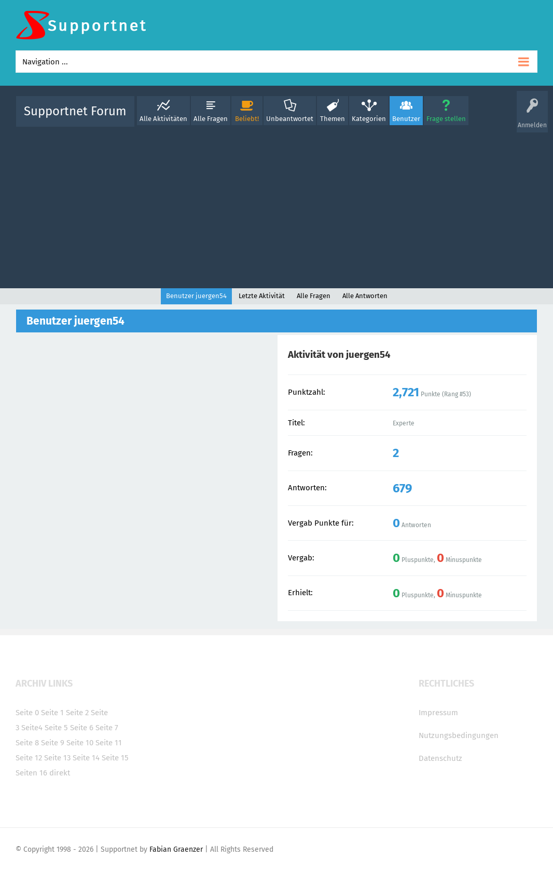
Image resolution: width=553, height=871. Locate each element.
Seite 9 (52, 742)
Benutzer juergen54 (196, 296)
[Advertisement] (276, 205)
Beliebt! (247, 119)
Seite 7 (106, 727)
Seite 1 (52, 712)
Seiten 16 (31, 773)
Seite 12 (29, 757)
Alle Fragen (210, 119)
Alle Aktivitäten (163, 119)
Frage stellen (446, 119)
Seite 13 (57, 757)
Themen (332, 119)
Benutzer (406, 119)
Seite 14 (86, 757)
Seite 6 (81, 727)
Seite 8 (27, 742)
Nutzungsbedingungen (459, 735)
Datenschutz (440, 758)
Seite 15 (115, 757)
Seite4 (32, 727)
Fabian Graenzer (176, 849)
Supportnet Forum (75, 111)
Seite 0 (27, 712)
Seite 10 (79, 742)
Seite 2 (77, 712)
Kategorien (369, 119)
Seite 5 (56, 727)
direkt (59, 773)
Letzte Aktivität (262, 296)
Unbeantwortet (289, 119)
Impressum (438, 712)
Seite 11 (108, 742)
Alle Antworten (365, 296)
